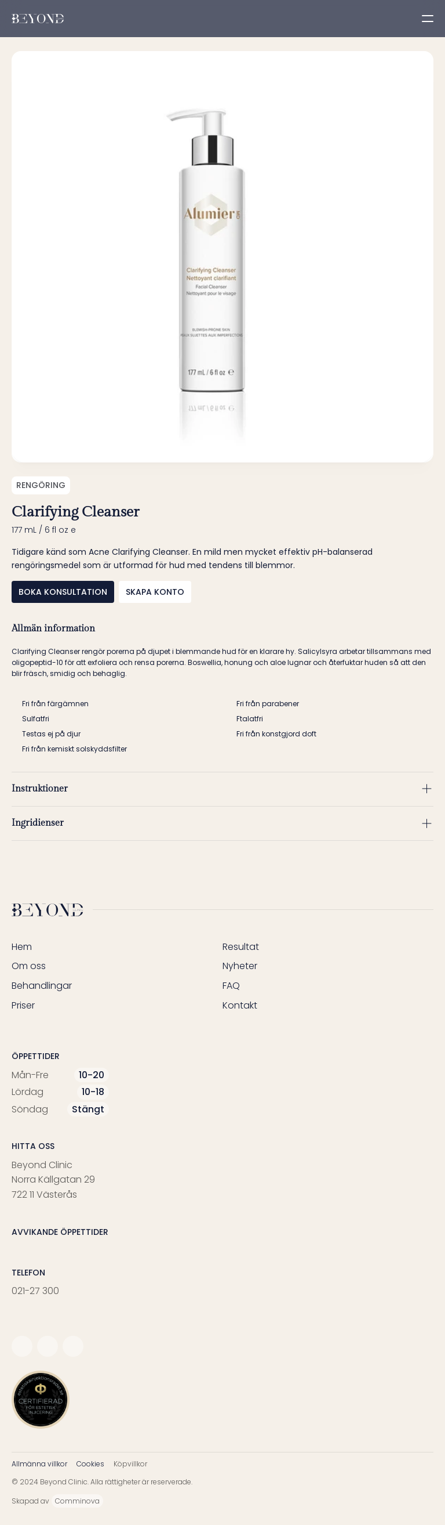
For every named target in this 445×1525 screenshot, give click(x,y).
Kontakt (239, 1005)
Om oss (29, 966)
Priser (23, 1005)
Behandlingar (42, 985)
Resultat (240, 946)
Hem (22, 946)
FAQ (231, 985)
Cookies (90, 1464)
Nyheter (239, 966)
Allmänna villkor (39, 1464)
